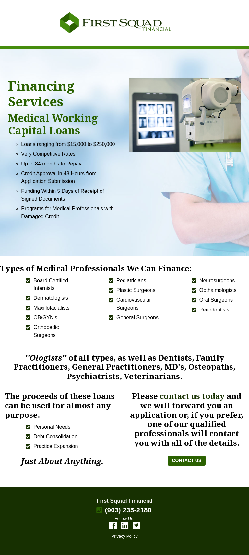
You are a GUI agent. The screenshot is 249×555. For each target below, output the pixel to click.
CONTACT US (186, 460)
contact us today (193, 395)
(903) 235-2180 (128, 510)
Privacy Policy (125, 536)
